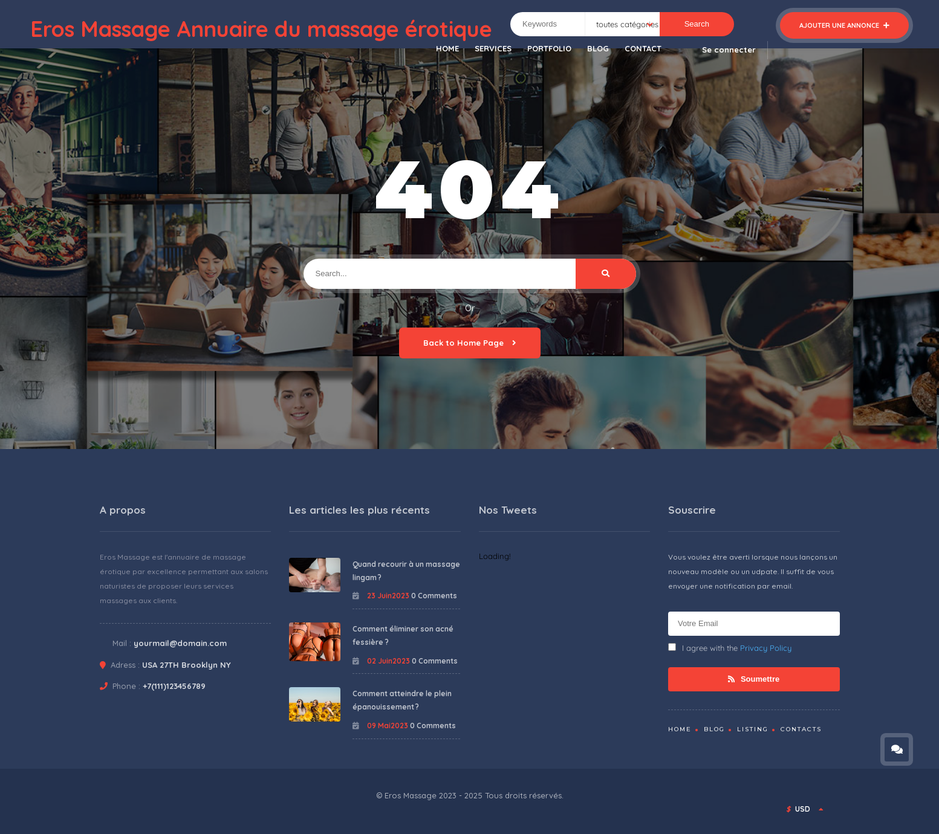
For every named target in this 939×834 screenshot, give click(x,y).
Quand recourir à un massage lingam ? (406, 571)
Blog (714, 729)
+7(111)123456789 (174, 686)
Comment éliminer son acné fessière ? (403, 635)
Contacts (801, 729)
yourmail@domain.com (180, 643)
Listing (752, 729)
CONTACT (643, 48)
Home (680, 729)
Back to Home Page (469, 343)
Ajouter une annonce (844, 25)
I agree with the (729, 648)
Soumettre (753, 679)
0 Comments (434, 595)
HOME (447, 48)
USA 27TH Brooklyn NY (186, 665)
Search (696, 23)
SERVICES (493, 48)
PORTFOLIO (549, 48)
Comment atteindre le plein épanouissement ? (402, 700)
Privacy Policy (765, 648)
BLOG (598, 48)
